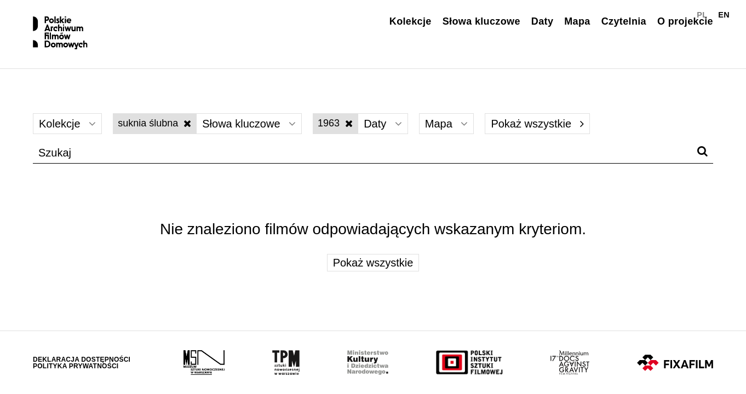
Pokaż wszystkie (537, 124)
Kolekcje (410, 21)
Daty (542, 21)
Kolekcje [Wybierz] (67, 124)
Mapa (577, 21)
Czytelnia (623, 21)
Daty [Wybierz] (383, 124)
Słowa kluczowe (481, 21)
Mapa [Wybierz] (446, 124)
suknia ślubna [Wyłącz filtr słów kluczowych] (154, 123)
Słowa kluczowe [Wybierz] (249, 124)
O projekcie (685, 21)
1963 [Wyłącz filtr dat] (335, 123)
